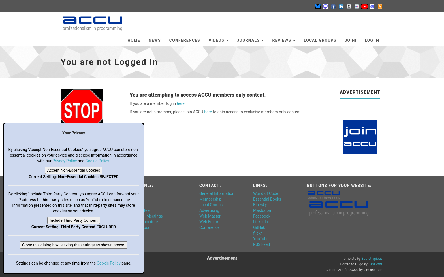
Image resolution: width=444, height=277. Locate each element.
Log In (372, 40)
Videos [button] (219, 40)
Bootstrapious (372, 259)
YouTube (260, 238)
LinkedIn (260, 222)
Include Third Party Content (73, 220)
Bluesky (260, 205)
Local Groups (320, 40)
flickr (257, 233)
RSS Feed (261, 244)
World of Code (265, 193)
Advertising (209, 210)
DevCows (375, 264)
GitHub (259, 227)
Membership (210, 199)
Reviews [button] (283, 40)
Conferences (184, 40)
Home (134, 40)
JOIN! (351, 40)
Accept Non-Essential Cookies (73, 170)
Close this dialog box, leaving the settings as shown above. (73, 245)
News (155, 40)
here (181, 103)
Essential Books (267, 199)
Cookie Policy (97, 161)
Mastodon (262, 210)
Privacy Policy (64, 161)
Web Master (210, 216)
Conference (209, 227)
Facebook (261, 216)
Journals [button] (250, 40)
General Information (216, 193)
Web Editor (208, 222)
